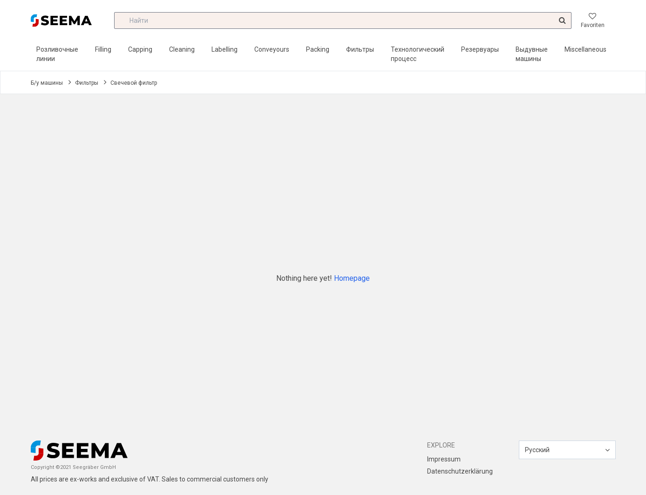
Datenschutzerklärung (460, 471)
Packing (317, 49)
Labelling (224, 49)
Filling (103, 49)
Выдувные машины (532, 54)
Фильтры (360, 49)
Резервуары (480, 49)
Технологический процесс (417, 54)
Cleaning (182, 49)
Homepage (352, 278)
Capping (140, 49)
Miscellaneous (585, 49)
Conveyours (271, 49)
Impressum (444, 459)
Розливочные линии (57, 54)
